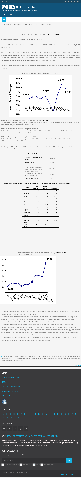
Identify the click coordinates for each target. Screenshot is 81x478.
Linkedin (71, 1)
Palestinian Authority (10, 377)
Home (3, 24)
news (38, 465)
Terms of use (65, 474)
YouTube (74, 1)
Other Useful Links (9, 396)
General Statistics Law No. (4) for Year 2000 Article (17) (31, 436)
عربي (4, 1)
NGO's (4, 382)
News (9, 24)
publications (27, 465)
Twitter (65, 1)
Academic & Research (10, 391)
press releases (49, 465)
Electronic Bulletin (12, 465)
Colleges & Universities (11, 387)
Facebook (68, 1)
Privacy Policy (75, 474)
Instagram (77, 1)
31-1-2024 (77, 365)
